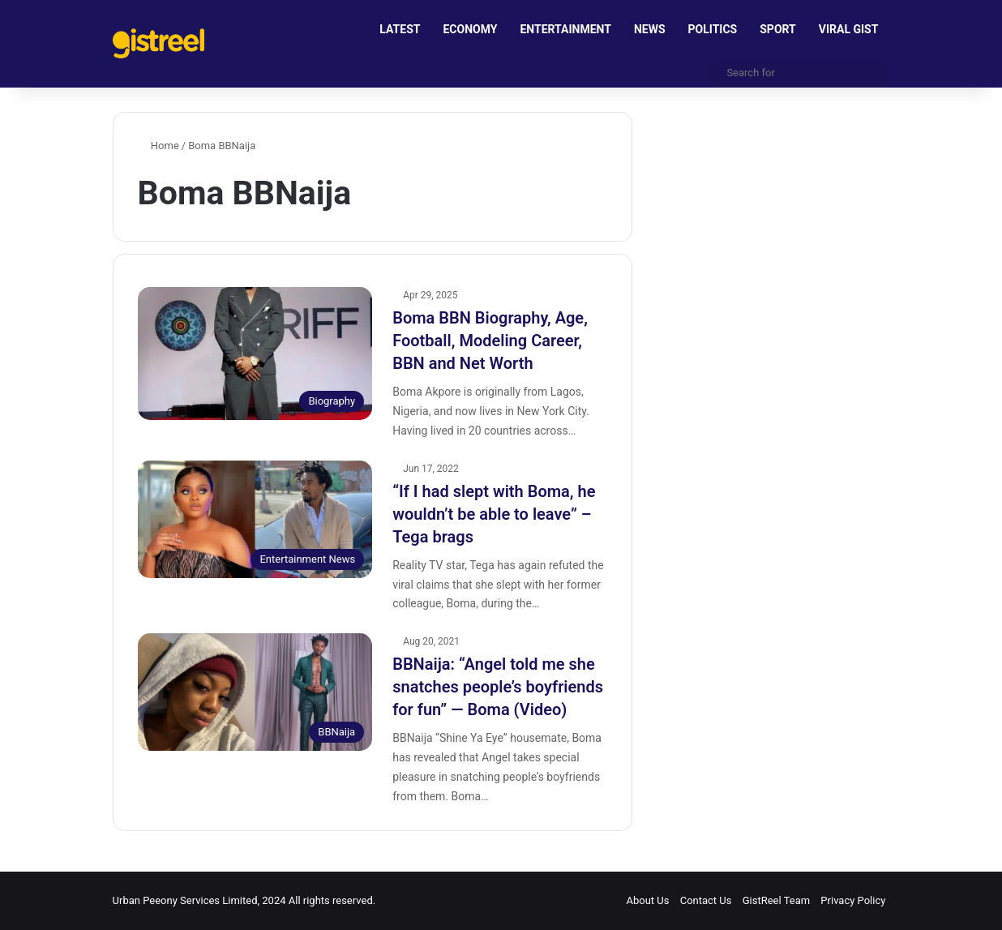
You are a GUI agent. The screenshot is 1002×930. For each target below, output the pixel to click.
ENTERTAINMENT (565, 29)
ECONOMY (470, 29)
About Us (647, 900)
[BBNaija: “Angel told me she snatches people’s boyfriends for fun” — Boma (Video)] (255, 692)
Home (158, 145)
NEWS (650, 29)
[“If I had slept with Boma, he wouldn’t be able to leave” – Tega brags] (255, 519)
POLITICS (713, 29)
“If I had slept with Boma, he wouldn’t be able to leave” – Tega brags (493, 514)
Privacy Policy (852, 900)
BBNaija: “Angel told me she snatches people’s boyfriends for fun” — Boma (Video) (497, 686)
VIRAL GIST (849, 29)
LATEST (399, 29)
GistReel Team (776, 900)
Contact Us (706, 900)
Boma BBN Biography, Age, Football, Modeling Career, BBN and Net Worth (490, 340)
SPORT (778, 29)
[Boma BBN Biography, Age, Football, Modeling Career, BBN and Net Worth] (255, 353)
